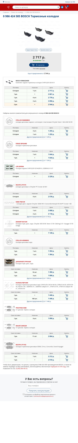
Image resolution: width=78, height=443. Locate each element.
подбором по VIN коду (58, 367)
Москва (7, 2)
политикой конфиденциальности (43, 396)
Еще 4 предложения (39, 73)
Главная (6, 12)
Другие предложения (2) (39, 137)
